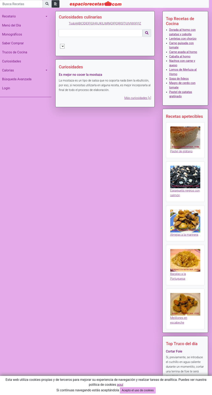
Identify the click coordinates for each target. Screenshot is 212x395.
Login (6, 88)
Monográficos (12, 34)
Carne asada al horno (183, 52)
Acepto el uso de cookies (138, 390)
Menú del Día (11, 25)
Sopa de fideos (179, 78)
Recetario (9, 16)
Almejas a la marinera (184, 235)
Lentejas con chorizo (182, 38)
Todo (72, 23)
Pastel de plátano (181, 151)
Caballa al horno (180, 56)
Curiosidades (11, 61)
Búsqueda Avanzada (16, 79)
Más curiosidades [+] (137, 98)
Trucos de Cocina (14, 52)
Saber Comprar (13, 43)
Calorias (8, 70)
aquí (120, 385)
